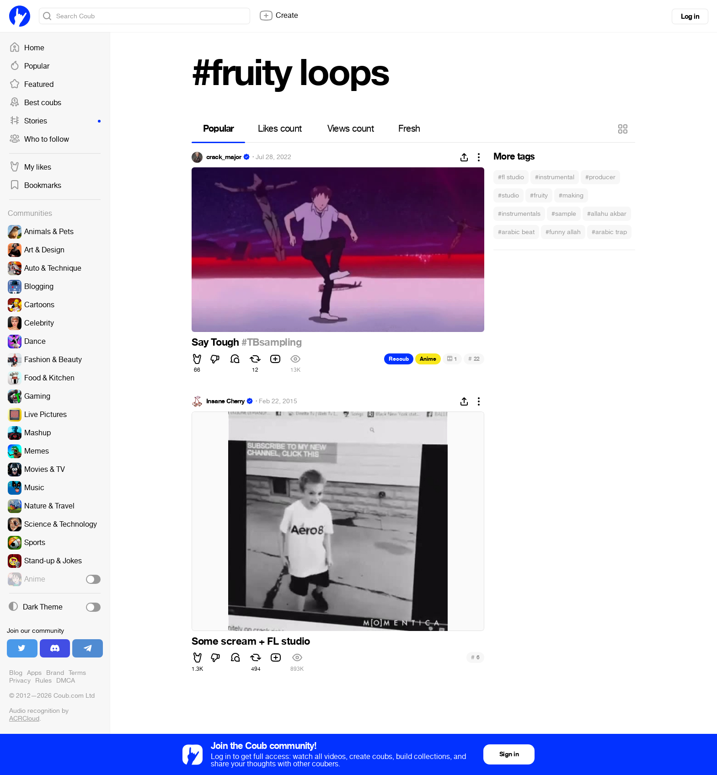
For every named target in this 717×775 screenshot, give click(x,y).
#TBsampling (271, 342)
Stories (55, 121)
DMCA (65, 680)
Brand (55, 672)
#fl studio (511, 177)
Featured (31, 84)
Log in (690, 16)
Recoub (399, 359)
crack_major (223, 157)
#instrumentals (519, 213)
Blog (15, 672)
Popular (29, 66)
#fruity (539, 195)
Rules (43, 680)
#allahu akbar (606, 213)
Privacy (20, 680)
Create (278, 15)
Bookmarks (35, 185)
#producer (600, 177)
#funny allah (563, 232)
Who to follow (39, 139)
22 (474, 358)
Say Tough (216, 342)
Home (26, 48)
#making (571, 195)
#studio (508, 195)
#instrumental (554, 177)
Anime (428, 359)
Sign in (509, 754)
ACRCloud (24, 718)
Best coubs (35, 102)
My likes (30, 167)
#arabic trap (609, 232)
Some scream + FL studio (251, 641)
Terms (77, 672)
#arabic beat (516, 232)
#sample (563, 213)
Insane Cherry (225, 401)
